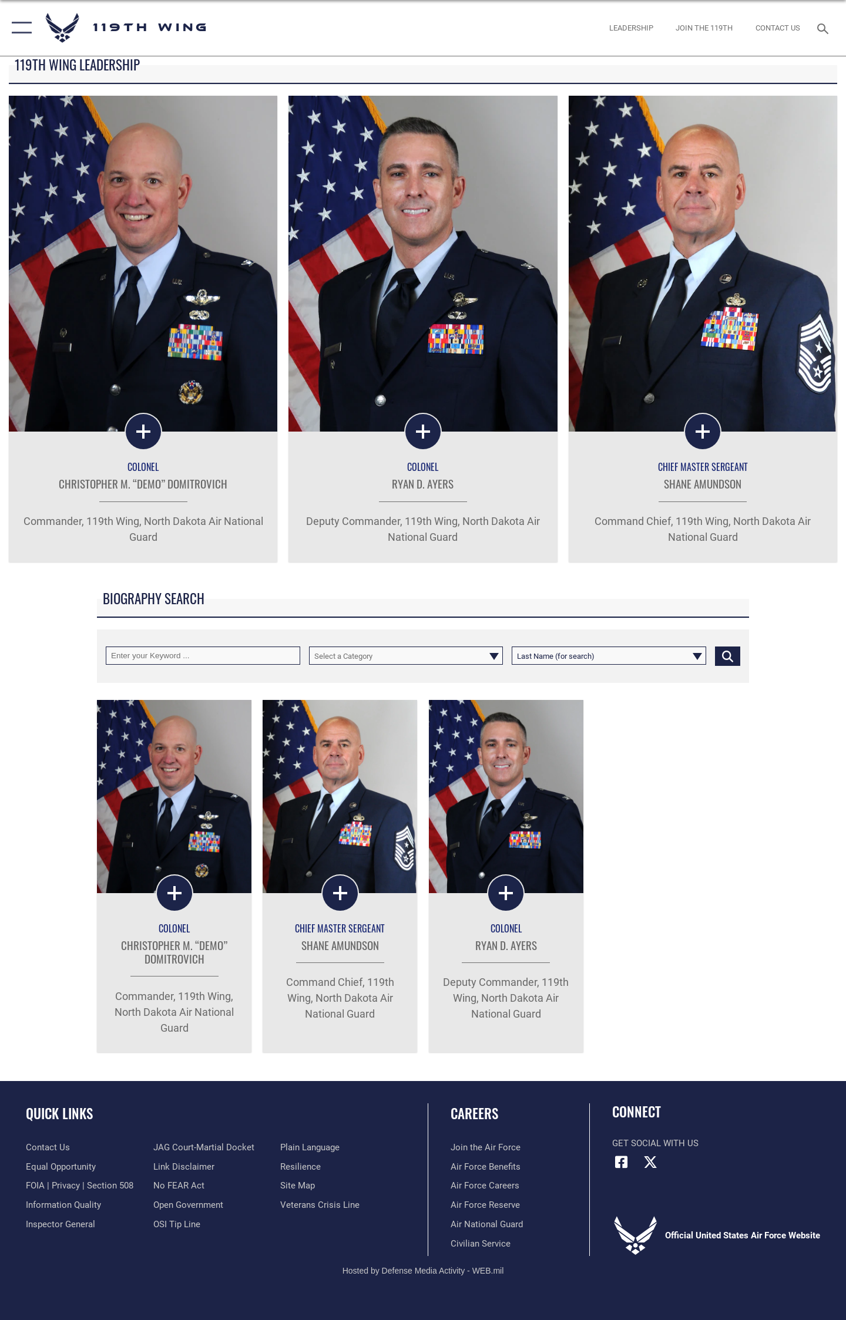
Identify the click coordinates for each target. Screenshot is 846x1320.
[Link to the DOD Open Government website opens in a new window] (188, 1205)
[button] (19, 28)
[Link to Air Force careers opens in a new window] (485, 1185)
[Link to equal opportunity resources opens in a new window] (61, 1166)
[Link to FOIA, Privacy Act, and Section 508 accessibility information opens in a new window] (79, 1185)
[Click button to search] (727, 655)
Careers (474, 1113)
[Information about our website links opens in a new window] (183, 1166)
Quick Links (59, 1113)
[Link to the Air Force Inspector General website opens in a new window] (60, 1224)
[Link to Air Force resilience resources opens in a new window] (300, 1166)
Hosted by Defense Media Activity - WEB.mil (423, 1270)
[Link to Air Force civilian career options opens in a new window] (481, 1243)
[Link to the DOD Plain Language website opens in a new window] (310, 1147)
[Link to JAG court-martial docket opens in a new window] (203, 1147)
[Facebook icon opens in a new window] (621, 1162)
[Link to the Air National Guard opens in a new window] (487, 1224)
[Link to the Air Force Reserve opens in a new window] (485, 1205)
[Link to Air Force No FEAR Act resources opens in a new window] (178, 1185)
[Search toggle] (824, 28)
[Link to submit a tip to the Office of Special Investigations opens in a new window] (176, 1224)
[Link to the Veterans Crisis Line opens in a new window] (320, 1205)
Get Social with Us (655, 1143)
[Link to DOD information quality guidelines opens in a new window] (63, 1205)
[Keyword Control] (203, 655)
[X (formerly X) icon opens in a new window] (650, 1162)
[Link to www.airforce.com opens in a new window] (486, 1147)
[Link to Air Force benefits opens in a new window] (486, 1166)
